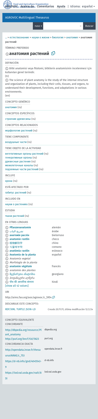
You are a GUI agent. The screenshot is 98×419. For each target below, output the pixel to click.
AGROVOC (11, 6)
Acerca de (27, 6)
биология (57, 37)
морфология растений (18, 130)
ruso (37, 26)
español (87, 6)
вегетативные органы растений (24, 153)
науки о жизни (40, 37)
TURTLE (20, 309)
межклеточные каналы (19, 165)
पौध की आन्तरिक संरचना (22, 281)
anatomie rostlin (19, 239)
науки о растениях (16, 204)
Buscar (89, 26)
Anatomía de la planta (23, 254)
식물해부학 (16, 246)
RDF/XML (10, 309)
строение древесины (18, 119)
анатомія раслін (19, 235)
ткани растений (14, 216)
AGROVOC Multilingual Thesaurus (27, 17)
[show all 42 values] (17, 285)
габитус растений (15, 192)
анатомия (72, 37)
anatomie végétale (21, 266)
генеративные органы (18, 157)
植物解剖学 (16, 243)
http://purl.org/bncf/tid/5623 (22, 338)
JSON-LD (31, 309)
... (6, 37)
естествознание (19, 37)
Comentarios (45, 6)
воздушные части (16, 142)
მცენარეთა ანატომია (22, 274)
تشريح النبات (16, 231)
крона (8, 181)
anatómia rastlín (19, 250)
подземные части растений (21, 169)
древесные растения (18, 161)
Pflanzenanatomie (20, 227)
